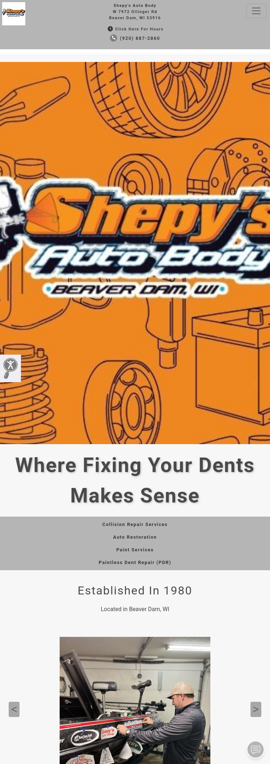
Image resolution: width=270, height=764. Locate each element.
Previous (14, 709)
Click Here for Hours (134, 29)
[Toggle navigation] (256, 11)
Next (255, 709)
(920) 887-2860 (135, 38)
